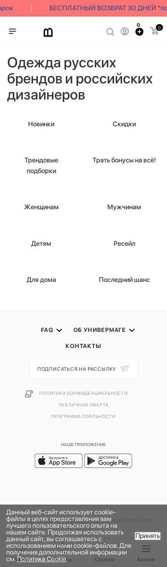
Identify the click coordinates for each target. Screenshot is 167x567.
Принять (147, 536)
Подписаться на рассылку (77, 369)
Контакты (83, 346)
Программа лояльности (83, 416)
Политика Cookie (41, 559)
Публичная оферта (84, 404)
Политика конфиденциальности (83, 393)
